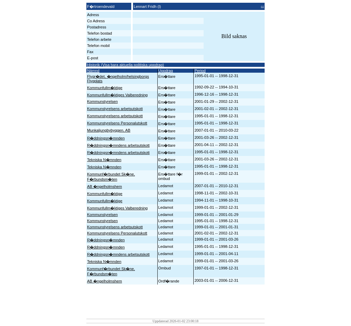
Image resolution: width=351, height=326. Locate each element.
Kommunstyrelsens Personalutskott (117, 123)
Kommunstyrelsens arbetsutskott (115, 109)
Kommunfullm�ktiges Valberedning (117, 95)
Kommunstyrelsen (102, 101)
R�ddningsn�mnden (106, 138)
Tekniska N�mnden (104, 160)
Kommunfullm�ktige (104, 88)
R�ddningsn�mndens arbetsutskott (118, 145)
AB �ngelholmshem (104, 186)
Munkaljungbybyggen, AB (108, 130)
